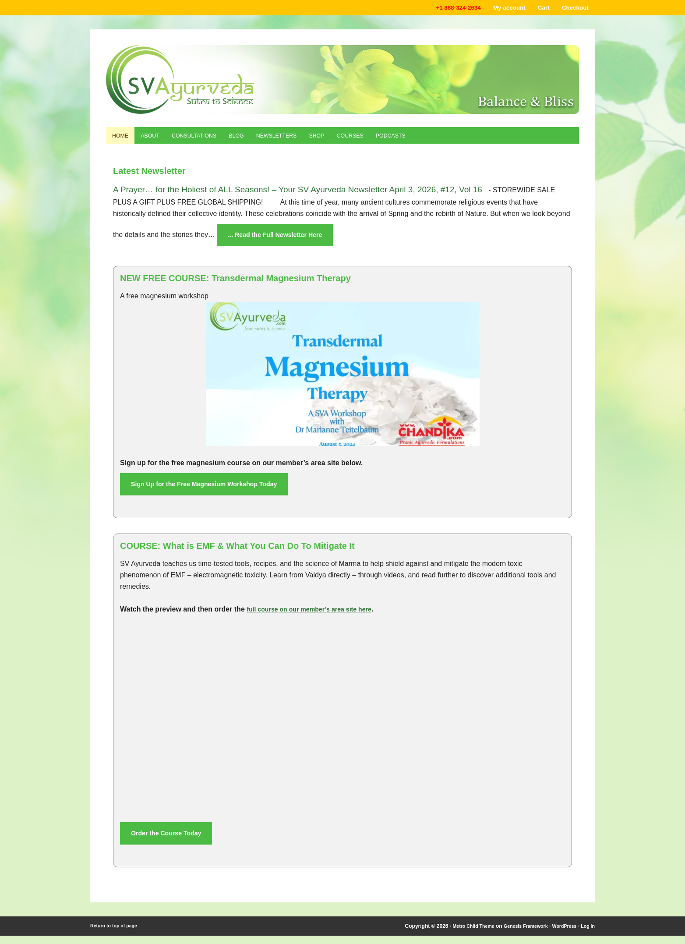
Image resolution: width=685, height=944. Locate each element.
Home (122, 138)
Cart (536, 8)
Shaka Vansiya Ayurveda (342, 81)
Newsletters (299, 138)
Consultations (205, 138)
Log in (587, 934)
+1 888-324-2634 (440, 8)
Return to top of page (116, 934)
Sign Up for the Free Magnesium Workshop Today (214, 490)
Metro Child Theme (459, 934)
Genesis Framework (518, 934)
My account (498, 8)
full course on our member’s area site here (317, 616)
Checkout (573, 8)
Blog (253, 138)
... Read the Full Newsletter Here (281, 240)
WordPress (561, 934)
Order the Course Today (171, 841)
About (155, 138)
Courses (383, 138)
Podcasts (429, 138)
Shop (345, 138)
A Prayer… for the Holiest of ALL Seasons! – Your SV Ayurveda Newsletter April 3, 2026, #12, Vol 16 (297, 193)
